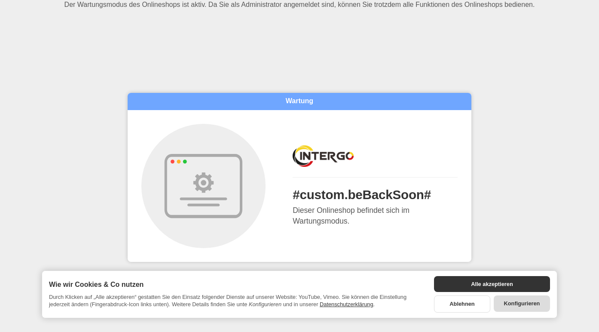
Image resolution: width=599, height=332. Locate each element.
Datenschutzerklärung (346, 304)
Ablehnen (461, 304)
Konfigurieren (522, 303)
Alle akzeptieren (492, 284)
